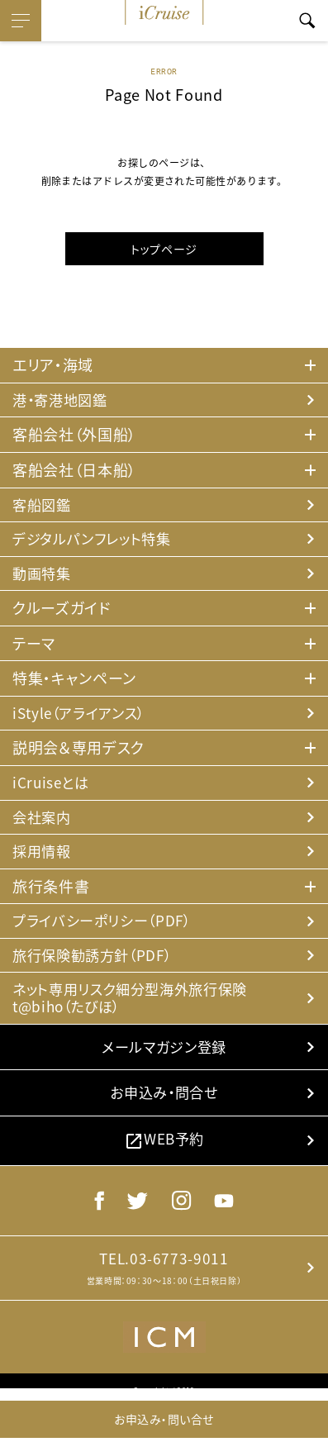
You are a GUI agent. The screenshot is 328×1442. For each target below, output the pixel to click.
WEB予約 (163, 1155)
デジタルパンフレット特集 (96, 541)
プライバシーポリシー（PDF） (106, 928)
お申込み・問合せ (164, 1107)
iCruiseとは (52, 787)
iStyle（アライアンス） (83, 717)
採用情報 (43, 858)
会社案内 (43, 822)
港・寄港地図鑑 (62, 400)
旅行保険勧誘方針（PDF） (96, 963)
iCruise (164, 12)
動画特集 (43, 576)
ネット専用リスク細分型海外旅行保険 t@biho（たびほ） (136, 1008)
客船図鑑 (43, 506)
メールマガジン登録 (163, 1058)
